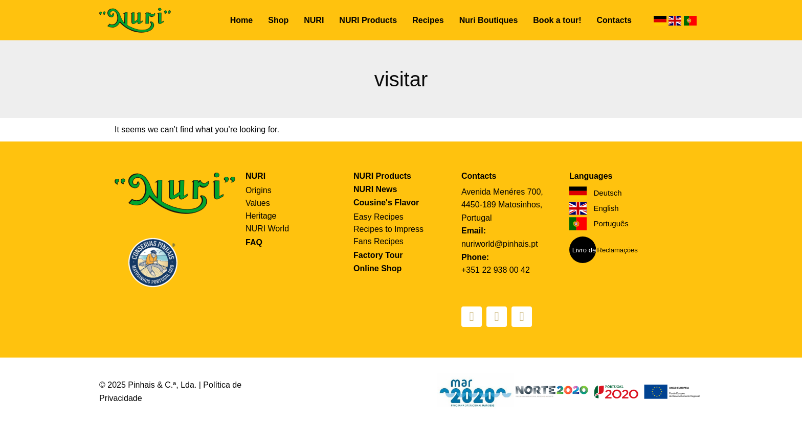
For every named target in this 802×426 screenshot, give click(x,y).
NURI (314, 20)
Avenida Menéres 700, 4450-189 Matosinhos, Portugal (502, 204)
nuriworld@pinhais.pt (499, 244)
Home (241, 20)
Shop (278, 20)
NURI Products (368, 20)
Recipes (427, 20)
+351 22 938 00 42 (495, 270)
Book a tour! (557, 20)
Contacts (614, 20)
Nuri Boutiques (488, 20)
